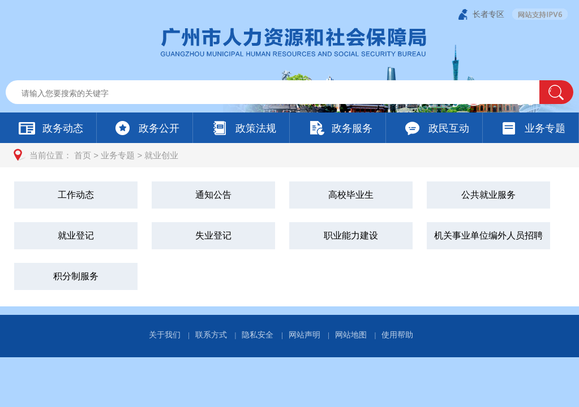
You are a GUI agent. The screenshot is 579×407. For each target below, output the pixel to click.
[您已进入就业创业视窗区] (289, 237)
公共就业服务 (488, 195)
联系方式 (211, 334)
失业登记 (213, 235)
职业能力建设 (351, 235)
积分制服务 (75, 276)
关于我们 (165, 334)
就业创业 (161, 155)
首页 (82, 155)
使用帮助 (397, 334)
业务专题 (118, 155)
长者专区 (488, 14)
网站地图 (351, 334)
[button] (556, 92)
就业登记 (76, 235)
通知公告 (213, 195)
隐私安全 (257, 334)
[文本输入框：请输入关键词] (282, 93)
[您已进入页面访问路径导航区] (289, 155)
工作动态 (76, 195)
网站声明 (304, 334)
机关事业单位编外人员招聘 (488, 235)
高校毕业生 (351, 195)
